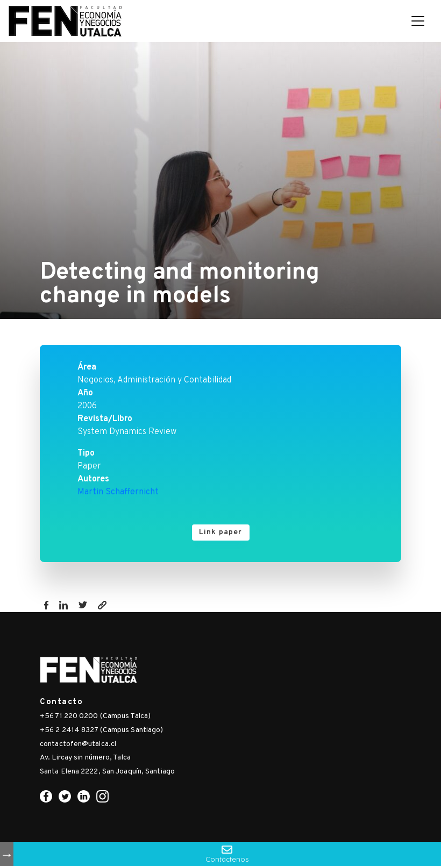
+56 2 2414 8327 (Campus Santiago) (101, 730)
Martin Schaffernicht (118, 492)
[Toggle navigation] (417, 21)
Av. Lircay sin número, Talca (85, 757)
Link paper (221, 532)
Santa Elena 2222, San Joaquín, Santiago (107, 771)
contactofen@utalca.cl (78, 744)
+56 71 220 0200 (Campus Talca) (95, 716)
